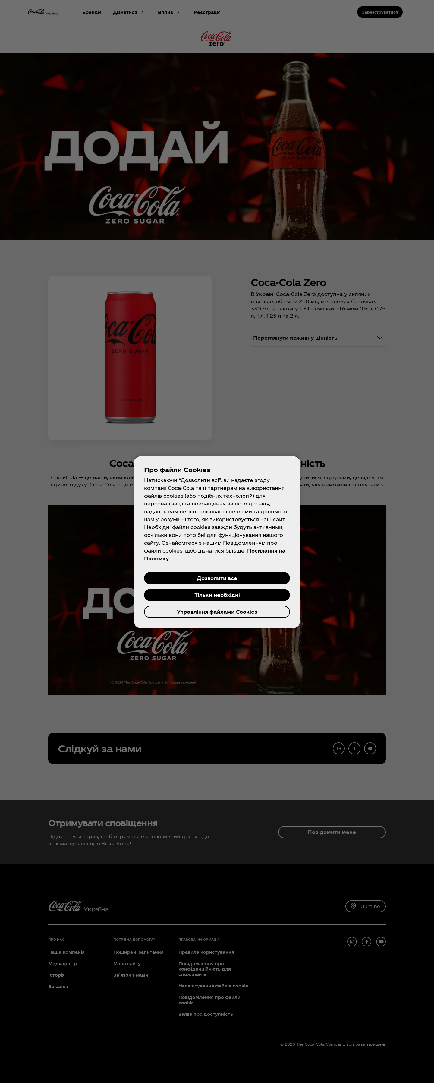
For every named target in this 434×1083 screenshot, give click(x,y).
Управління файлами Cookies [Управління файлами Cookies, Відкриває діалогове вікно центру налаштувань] (217, 612)
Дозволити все (217, 578)
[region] (217, 542)
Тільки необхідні (217, 595)
